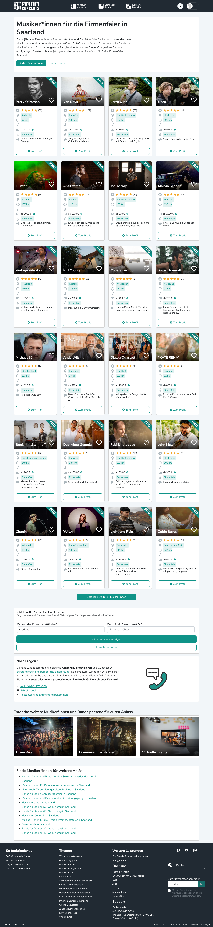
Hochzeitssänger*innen (71, 868)
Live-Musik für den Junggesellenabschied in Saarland (53, 789)
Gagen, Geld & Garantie (18, 864)
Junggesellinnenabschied (72, 908)
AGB (184, 924)
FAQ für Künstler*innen (18, 856)
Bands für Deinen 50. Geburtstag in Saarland (49, 807)
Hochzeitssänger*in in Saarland (40, 815)
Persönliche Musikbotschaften (74, 892)
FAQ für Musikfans (16, 860)
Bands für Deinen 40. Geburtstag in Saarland (49, 833)
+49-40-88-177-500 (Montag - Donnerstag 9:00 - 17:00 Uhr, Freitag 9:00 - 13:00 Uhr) (133, 915)
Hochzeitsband (67, 864)
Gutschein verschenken (18, 868)
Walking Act (65, 916)
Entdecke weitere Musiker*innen (106, 597)
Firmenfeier (65, 876)
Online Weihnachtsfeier (71, 884)
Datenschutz (174, 924)
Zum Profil (37, 151)
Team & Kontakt (120, 871)
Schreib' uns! (28, 690)
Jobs (114, 883)
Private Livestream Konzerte (73, 900)
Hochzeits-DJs (66, 872)
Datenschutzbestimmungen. (186, 895)
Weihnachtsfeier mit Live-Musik (75, 880)
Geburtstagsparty (68, 860)
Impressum (159, 924)
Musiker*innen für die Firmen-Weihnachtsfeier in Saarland (57, 820)
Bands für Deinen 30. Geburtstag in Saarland (49, 828)
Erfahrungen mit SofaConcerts (128, 875)
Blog (114, 879)
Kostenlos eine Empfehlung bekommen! (44, 695)
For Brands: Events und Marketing (130, 856)
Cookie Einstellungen (200, 924)
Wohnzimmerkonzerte (70, 856)
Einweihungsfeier (68, 912)
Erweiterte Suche (106, 647)
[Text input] (183, 884)
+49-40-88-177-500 (33, 686)
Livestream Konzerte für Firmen (75, 896)
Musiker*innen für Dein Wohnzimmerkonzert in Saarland (56, 785)
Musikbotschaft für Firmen (73, 888)
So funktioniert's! (60, 63)
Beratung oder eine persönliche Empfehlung (42, 672)
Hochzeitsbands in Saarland (38, 802)
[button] (192, 6)
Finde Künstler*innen (31, 63)
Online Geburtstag (68, 904)
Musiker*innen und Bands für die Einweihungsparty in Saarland (59, 798)
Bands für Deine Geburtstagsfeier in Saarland (49, 794)
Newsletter (118, 896)
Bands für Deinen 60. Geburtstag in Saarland (49, 811)
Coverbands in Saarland (36, 824)
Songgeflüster (119, 860)
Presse (115, 888)
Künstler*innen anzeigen (106, 639)
